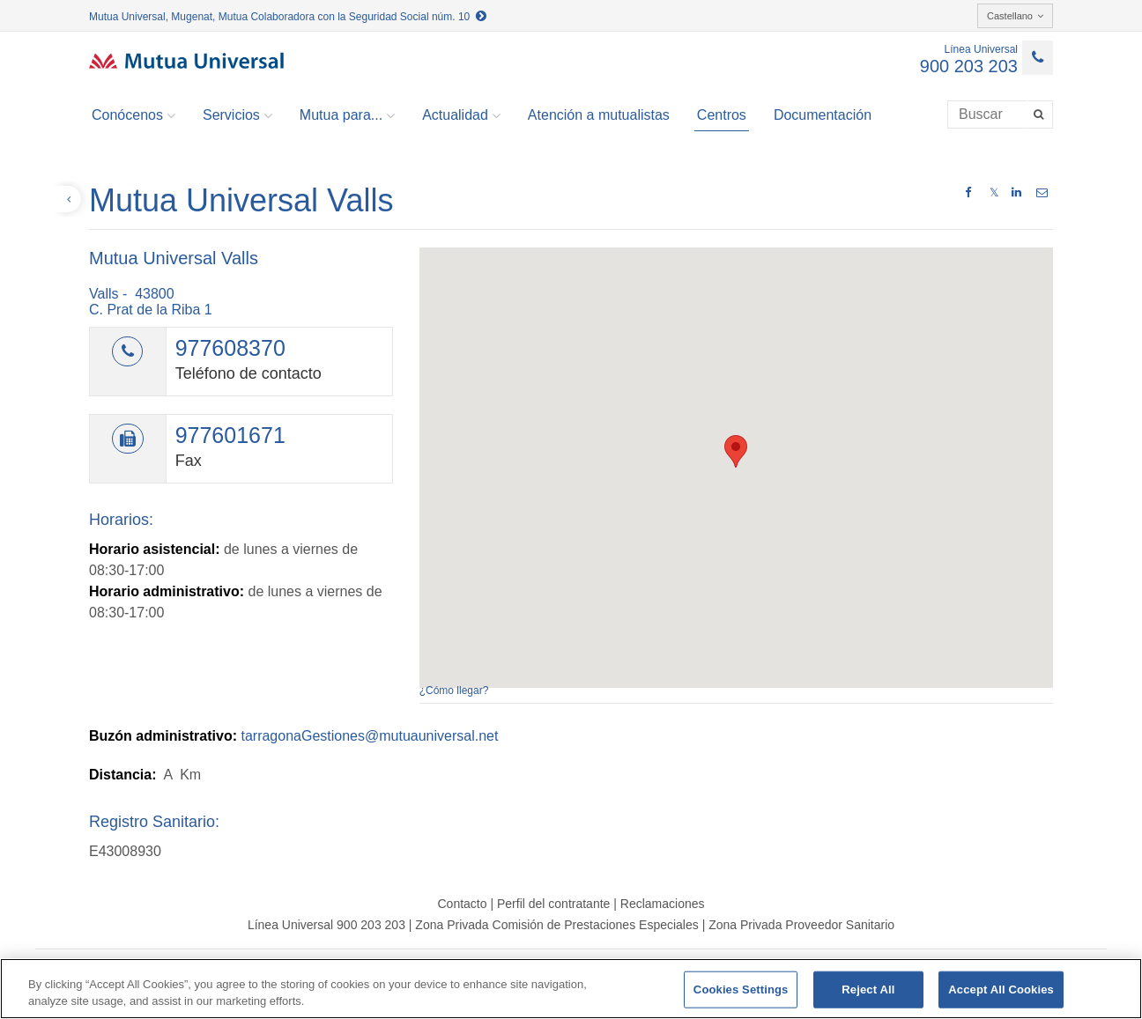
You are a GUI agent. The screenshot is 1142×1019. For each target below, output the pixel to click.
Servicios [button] (237, 115)
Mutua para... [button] (347, 115)
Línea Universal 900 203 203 (326, 925)
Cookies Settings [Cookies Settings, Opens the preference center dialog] (741, 989)
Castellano (1015, 16)
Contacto (461, 904)
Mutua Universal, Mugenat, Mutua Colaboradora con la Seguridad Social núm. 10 (287, 17)
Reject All (868, 989)
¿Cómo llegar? (454, 690)
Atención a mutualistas (599, 114)
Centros (721, 114)
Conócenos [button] (133, 115)
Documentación (822, 114)
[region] (571, 988)
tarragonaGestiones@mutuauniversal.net (369, 735)
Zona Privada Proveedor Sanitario (801, 925)
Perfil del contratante (553, 904)
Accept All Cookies (1001, 989)
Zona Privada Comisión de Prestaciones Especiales (556, 925)
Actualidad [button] (461, 115)
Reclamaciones (662, 904)
